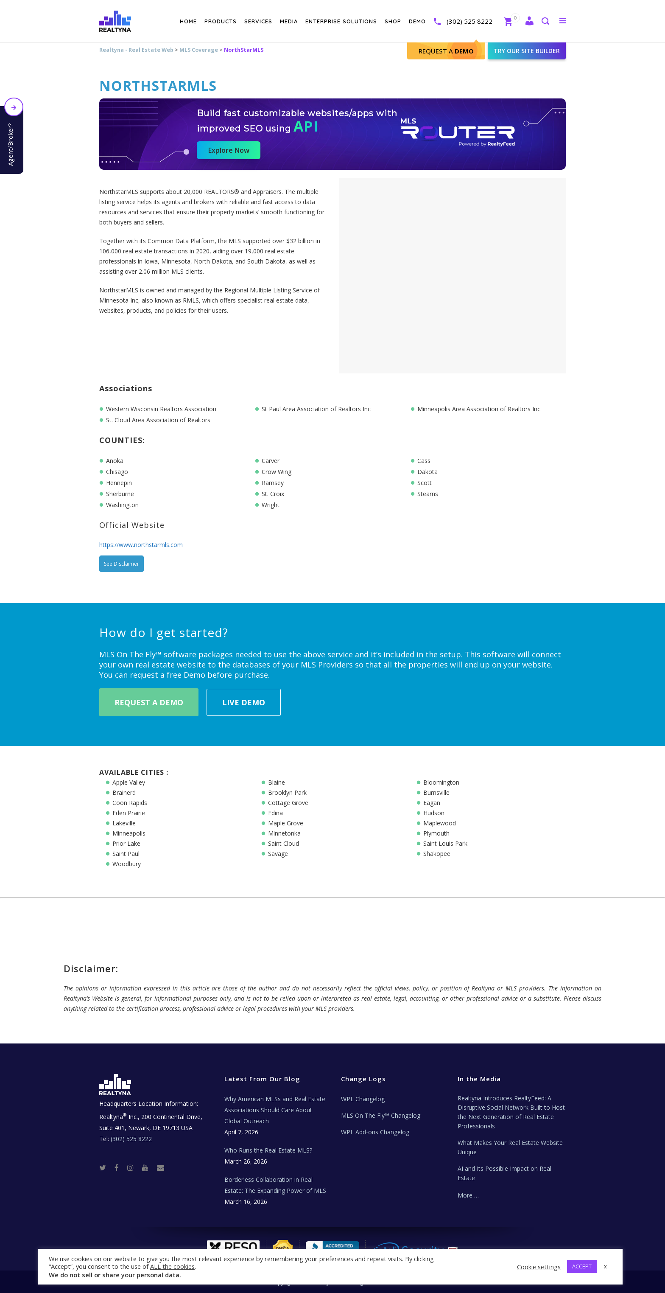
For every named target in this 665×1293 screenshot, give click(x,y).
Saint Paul (126, 854)
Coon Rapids (129, 803)
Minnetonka (284, 833)
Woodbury (126, 864)
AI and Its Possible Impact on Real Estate (504, 1173)
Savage (278, 854)
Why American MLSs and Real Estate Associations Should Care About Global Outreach (274, 1110)
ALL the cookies (172, 1266)
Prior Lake (126, 843)
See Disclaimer (121, 563)
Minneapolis (128, 833)
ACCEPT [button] (582, 1266)
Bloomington (441, 782)
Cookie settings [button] (539, 1267)
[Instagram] (133, 1167)
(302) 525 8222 (469, 21)
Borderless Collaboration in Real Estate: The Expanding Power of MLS (275, 1185)
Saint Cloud (283, 843)
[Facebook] (120, 1167)
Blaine (276, 782)
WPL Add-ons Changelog (375, 1132)
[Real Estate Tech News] (160, 1167)
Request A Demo (149, 702)
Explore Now (228, 150)
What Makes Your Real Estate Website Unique (510, 1147)
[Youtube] (148, 1167)
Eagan (431, 803)
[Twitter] (106, 1167)
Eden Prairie (128, 813)
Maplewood (439, 823)
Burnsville (436, 792)
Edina (275, 813)
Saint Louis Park (445, 843)
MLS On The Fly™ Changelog (380, 1115)
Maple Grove (285, 823)
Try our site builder (527, 51)
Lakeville (124, 823)
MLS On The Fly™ (130, 654)
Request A (446, 51)
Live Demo (243, 702)
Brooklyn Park (287, 792)
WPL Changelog (363, 1099)
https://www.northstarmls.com (141, 545)
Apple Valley (128, 782)
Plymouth (436, 833)
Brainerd (124, 792)
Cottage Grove (288, 803)
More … (468, 1195)
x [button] (605, 1266)
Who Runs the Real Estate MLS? (268, 1150)
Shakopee (436, 854)
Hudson (433, 813)
